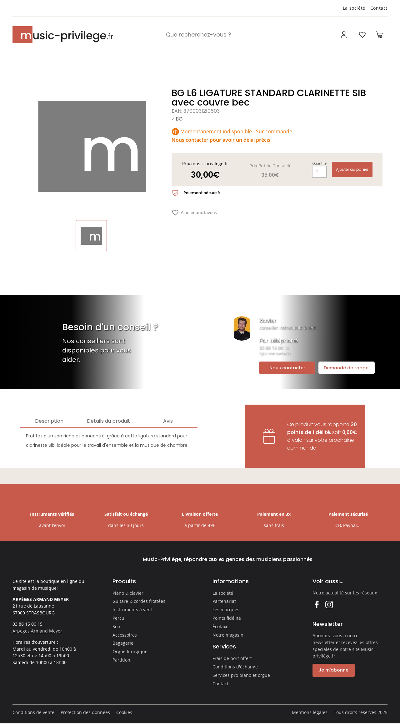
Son (116, 626)
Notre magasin (227, 635)
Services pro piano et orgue (241, 675)
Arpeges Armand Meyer (37, 631)
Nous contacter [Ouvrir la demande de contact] (287, 368)
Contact (379, 8)
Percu (118, 618)
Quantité (319, 163)
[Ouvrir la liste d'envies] (362, 34)
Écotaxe (220, 626)
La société (354, 8)
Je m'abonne (333, 670)
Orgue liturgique (130, 651)
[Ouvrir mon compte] (344, 34)
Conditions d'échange (235, 667)
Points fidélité (226, 618)
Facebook (316, 604)
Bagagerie (122, 643)
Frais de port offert (232, 658)
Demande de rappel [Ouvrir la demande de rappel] (347, 368)
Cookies (124, 712)
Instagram (329, 604)
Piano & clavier (127, 593)
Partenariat (224, 601)
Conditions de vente (33, 712)
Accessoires (124, 635)
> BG (177, 118)
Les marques (225, 610)
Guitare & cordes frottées (138, 601)
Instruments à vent (132, 610)
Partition (121, 660)
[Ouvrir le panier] (379, 34)
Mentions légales (310, 712)
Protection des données (85, 712)
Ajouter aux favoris (194, 212)
